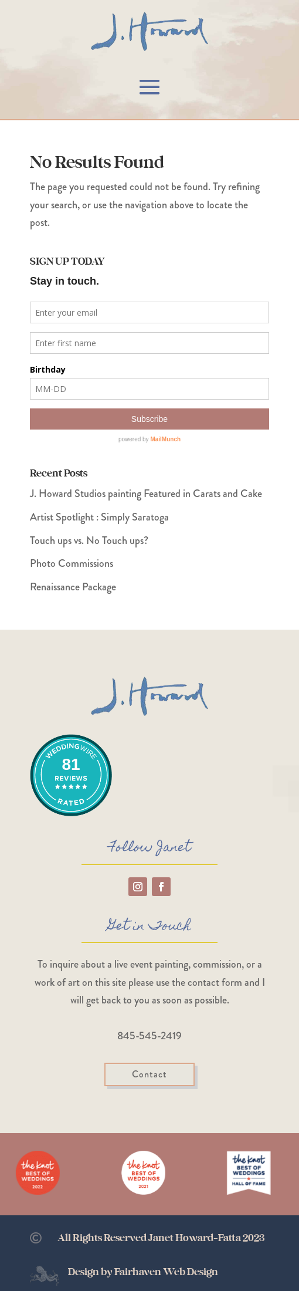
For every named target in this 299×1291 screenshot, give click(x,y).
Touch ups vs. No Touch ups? (89, 540)
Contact (149, 1074)
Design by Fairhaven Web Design (143, 1272)
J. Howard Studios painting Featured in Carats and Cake (146, 493)
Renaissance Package (73, 586)
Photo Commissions (71, 563)
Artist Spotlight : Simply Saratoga (99, 517)
